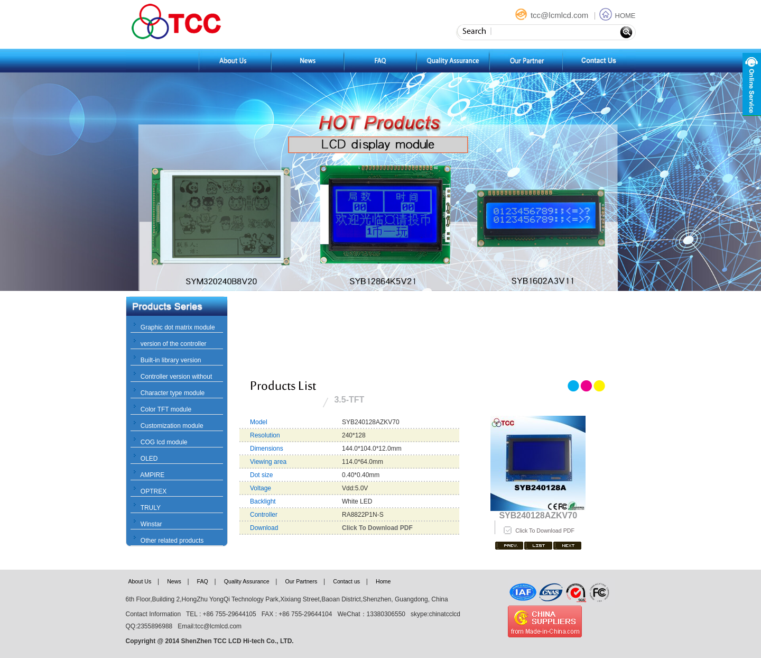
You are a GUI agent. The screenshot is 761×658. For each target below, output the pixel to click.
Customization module (172, 425)
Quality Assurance (247, 581)
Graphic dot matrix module (178, 327)
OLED (149, 458)
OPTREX (153, 491)
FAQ (202, 581)
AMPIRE (152, 475)
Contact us (346, 581)
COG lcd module (164, 442)
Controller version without (176, 376)
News (174, 581)
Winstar (151, 524)
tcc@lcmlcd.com (553, 15)
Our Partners (301, 581)
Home (383, 581)
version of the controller (174, 344)
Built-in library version (171, 360)
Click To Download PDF (544, 530)
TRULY (151, 507)
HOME (617, 16)
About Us (140, 581)
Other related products (172, 540)
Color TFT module (166, 409)
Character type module (173, 393)
